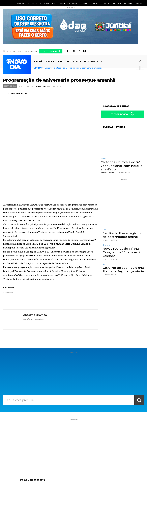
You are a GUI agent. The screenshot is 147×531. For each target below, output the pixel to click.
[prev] (138, 68)
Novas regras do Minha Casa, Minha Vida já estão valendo (121, 251)
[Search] (139, 368)
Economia (106, 244)
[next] (142, 68)
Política (103, 159)
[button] (140, 61)
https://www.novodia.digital (33, 288)
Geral (105, 229)
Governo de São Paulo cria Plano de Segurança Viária (122, 268)
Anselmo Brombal (19, 93)
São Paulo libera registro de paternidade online (123, 234)
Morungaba (10, 86)
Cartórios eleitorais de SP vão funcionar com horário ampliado (73, 68)
